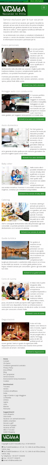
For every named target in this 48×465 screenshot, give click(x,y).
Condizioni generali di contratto (14, 365)
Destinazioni (8, 384)
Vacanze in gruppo (9, 425)
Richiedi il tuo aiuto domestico (33, 157)
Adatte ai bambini (9, 421)
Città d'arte (7, 416)
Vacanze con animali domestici (14, 419)
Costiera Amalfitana (10, 391)
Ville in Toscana (8, 430)
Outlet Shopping (9, 432)
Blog (5, 372)
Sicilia (5, 393)
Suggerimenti (8, 412)
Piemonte (6, 409)
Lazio (5, 404)
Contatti (6, 361)
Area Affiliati (7, 370)
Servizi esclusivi (8, 377)
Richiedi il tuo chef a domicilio (33, 85)
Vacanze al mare (9, 427)
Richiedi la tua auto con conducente (31, 119)
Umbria (5, 400)
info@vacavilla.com (15, 460)
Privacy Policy (8, 368)
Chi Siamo (6, 363)
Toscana (6, 386)
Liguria (5, 402)
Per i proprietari (8, 374)
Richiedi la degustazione (35, 352)
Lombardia (7, 398)
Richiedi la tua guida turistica (34, 273)
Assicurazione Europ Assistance (14, 379)
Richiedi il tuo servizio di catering (32, 232)
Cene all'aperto (8, 414)
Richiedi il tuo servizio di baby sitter (31, 194)
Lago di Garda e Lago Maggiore (14, 395)
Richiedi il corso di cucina (35, 313)
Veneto (5, 389)
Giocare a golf (8, 423)
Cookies (6, 381)
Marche (6, 406)
